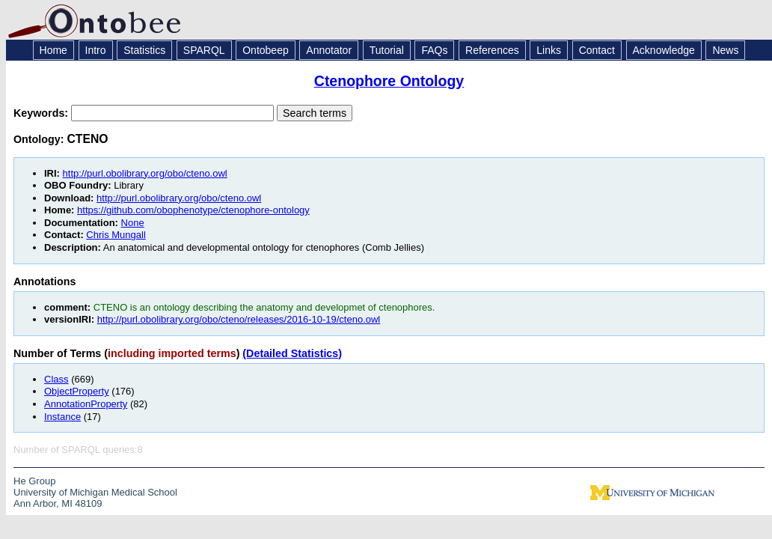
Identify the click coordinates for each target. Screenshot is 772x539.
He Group (34, 481)
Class (56, 379)
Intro (95, 50)
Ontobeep (265, 50)
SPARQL (204, 50)
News (725, 50)
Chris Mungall (115, 234)
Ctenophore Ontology (389, 81)
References (492, 50)
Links (548, 50)
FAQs (434, 50)
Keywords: (42, 113)
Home (53, 50)
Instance (62, 416)
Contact (597, 50)
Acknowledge (664, 50)
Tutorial (387, 50)
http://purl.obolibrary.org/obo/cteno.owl (145, 173)
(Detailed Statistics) (292, 353)
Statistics (144, 50)
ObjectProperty (76, 391)
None (132, 222)
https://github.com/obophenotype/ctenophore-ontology (193, 210)
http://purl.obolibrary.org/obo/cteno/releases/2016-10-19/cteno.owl (238, 319)
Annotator (329, 50)
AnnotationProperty (85, 403)
